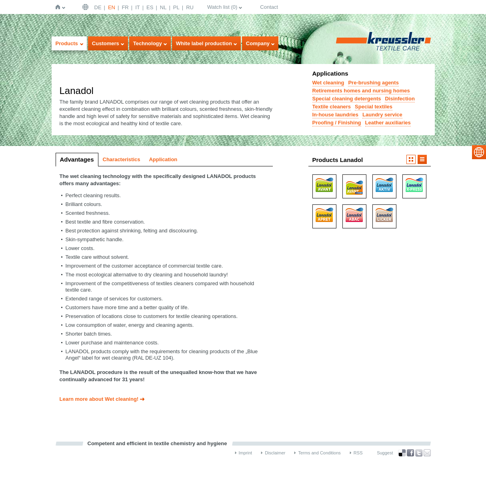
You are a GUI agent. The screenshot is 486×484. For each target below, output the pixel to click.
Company (258, 43)
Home (59, 7)
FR (125, 7)
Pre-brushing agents (373, 83)
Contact (269, 7)
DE (98, 7)
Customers (105, 43)
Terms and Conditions (319, 452)
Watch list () (222, 7)
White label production (204, 43)
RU (190, 7)
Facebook (410, 453)
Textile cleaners (331, 107)
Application (163, 159)
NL (163, 7)
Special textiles (373, 107)
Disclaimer (275, 452)
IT (137, 7)
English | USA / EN (86, 7)
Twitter (419, 453)
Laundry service (382, 115)
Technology (147, 43)
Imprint (245, 452)
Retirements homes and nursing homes (361, 91)
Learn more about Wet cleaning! (99, 399)
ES (149, 7)
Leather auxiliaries (388, 123)
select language (479, 152)
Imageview (411, 159)
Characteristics (121, 159)
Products (67, 43)
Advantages (77, 159)
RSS (358, 452)
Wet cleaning (328, 83)
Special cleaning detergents (346, 99)
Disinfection (399, 99)
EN (111, 7)
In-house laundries (335, 115)
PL (176, 7)
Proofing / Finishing (336, 123)
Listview (422, 159)
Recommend (427, 452)
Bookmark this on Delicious (402, 452)
